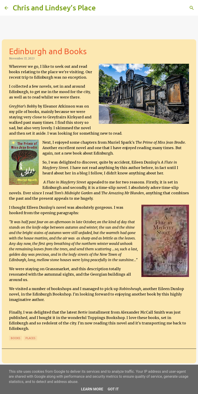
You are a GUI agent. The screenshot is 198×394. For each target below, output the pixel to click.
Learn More (92, 389)
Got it (113, 389)
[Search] (102, 7)
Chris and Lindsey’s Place (54, 8)
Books (15, 338)
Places (30, 338)
